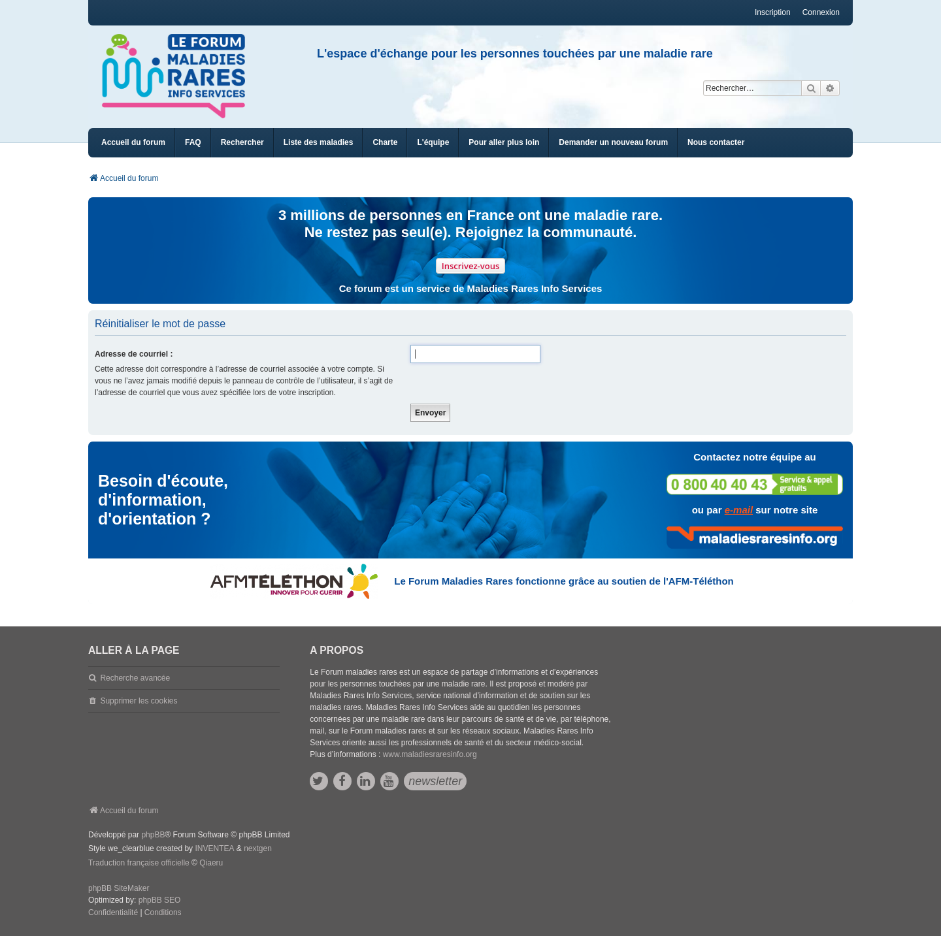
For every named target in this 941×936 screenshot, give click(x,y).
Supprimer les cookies (138, 700)
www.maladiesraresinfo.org (430, 754)
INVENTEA (214, 848)
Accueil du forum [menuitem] (133, 142)
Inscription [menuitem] (773, 12)
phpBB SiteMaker (118, 888)
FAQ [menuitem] (193, 142)
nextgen (258, 848)
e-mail (739, 509)
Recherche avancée (135, 678)
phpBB (153, 834)
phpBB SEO (160, 900)
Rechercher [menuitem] (242, 142)
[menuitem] (319, 142)
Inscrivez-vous (471, 266)
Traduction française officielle (139, 862)
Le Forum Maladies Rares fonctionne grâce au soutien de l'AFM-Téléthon (563, 581)
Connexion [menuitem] (821, 12)
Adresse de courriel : (134, 354)
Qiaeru (211, 862)
